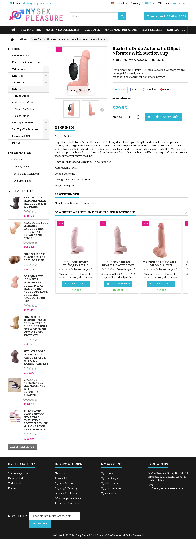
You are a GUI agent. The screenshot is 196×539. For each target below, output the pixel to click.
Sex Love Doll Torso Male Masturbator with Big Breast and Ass (35, 357)
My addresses (109, 483)
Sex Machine (31, 30)
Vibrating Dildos (23, 102)
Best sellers (152, 30)
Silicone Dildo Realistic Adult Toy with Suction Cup (118, 265)
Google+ (149, 89)
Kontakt (12, 488)
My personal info (111, 488)
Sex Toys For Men (23, 122)
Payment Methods (65, 483)
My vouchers (108, 493)
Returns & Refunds (66, 493)
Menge (117, 116)
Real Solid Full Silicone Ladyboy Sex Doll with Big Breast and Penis (35, 230)
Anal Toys (18, 75)
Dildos (16, 89)
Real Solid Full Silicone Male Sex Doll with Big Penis (35, 202)
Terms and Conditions (26, 173)
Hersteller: (159, 60)
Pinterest (167, 89)
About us (18, 159)
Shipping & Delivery (66, 488)
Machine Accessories (63, 30)
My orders (107, 473)
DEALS (16, 142)
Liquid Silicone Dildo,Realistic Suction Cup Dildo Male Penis (75, 267)
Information (20, 153)
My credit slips (109, 478)
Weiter (102, 110)
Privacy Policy (21, 166)
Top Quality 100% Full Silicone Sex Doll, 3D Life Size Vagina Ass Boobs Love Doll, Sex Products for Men (35, 289)
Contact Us (176, 30)
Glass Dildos (21, 115)
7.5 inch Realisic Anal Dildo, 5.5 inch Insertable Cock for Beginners (160, 267)
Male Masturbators (121, 30)
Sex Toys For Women (25, 129)
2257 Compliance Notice (69, 498)
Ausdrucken (124, 98)
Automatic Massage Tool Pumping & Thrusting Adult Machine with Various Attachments (35, 420)
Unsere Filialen (22, 180)
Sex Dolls (92, 30)
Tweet (120, 89)
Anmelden (179, 3)
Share (134, 89)
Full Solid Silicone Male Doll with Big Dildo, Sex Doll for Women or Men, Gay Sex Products (35, 326)
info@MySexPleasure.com (165, 488)
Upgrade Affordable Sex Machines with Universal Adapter (34, 387)
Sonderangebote (18, 473)
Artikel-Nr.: (120, 60)
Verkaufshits (20, 191)
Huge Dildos (21, 95)
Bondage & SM (21, 136)
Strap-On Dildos (24, 109)
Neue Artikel (15, 478)
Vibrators (18, 69)
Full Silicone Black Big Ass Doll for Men (34, 257)
